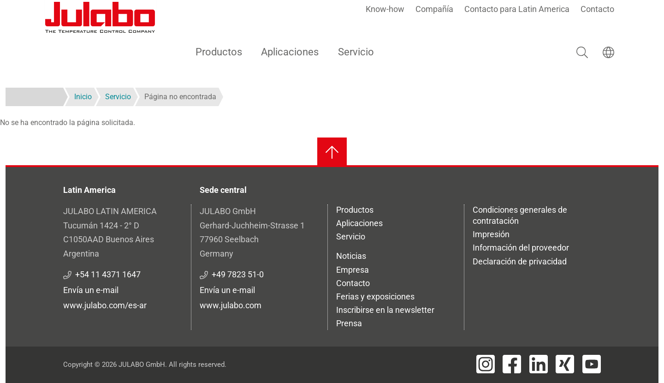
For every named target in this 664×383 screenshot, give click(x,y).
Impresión (491, 234)
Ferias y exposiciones (375, 296)
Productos (219, 52)
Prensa (349, 323)
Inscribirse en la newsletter (385, 310)
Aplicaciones (290, 52)
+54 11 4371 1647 (108, 274)
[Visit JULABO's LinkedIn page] (538, 364)
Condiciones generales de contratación (520, 215)
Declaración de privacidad (520, 261)
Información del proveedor (521, 247)
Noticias (351, 256)
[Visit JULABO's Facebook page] (512, 364)
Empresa (352, 270)
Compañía (434, 9)
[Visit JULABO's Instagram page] (485, 364)
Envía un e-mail (91, 290)
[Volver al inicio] (332, 152)
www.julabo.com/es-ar (105, 305)
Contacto (597, 9)
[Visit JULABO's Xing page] (565, 364)
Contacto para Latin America (516, 9)
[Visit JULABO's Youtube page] (591, 364)
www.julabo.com (230, 305)
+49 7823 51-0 (238, 274)
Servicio (356, 52)
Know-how (385, 9)
